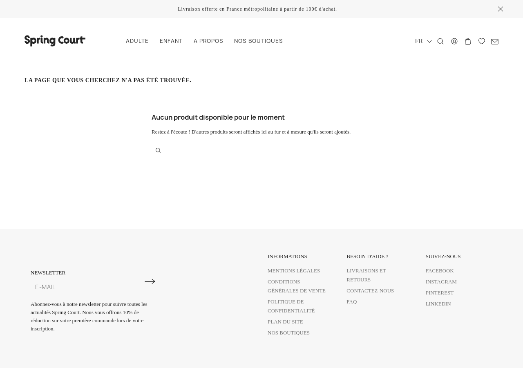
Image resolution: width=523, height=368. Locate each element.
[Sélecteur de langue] (423, 41)
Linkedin (438, 304)
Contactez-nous (370, 291)
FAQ (351, 302)
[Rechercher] (440, 41)
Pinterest (440, 293)
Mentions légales (294, 271)
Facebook (440, 271)
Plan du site (285, 322)
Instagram (441, 282)
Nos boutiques (289, 333)
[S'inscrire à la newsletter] (150, 281)
